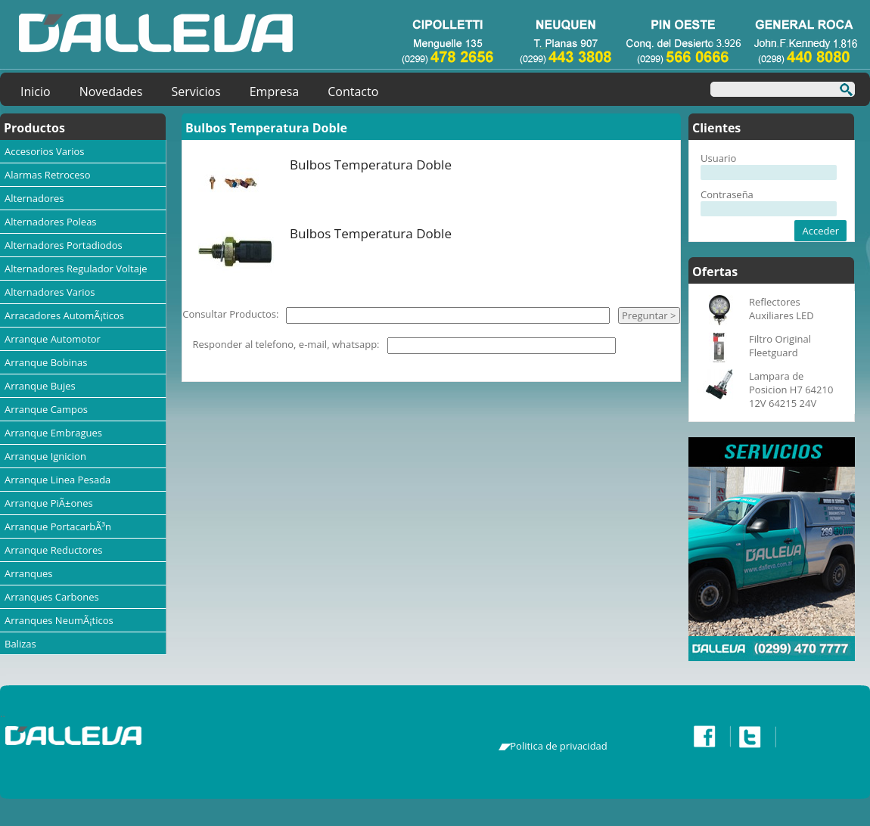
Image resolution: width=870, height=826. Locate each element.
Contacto (353, 91)
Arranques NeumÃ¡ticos (59, 620)
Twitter (753, 736)
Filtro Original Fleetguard (780, 345)
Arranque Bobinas (46, 362)
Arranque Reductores (53, 550)
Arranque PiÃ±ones (49, 503)
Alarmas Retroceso (48, 175)
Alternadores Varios (50, 292)
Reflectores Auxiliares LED (781, 308)
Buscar (841, 91)
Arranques (28, 573)
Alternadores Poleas (51, 221)
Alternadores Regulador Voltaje (76, 268)
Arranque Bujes (40, 386)
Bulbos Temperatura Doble (371, 164)
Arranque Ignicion (45, 456)
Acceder (820, 231)
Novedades (111, 91)
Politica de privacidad (558, 746)
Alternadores (34, 198)
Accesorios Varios (45, 151)
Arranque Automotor (53, 339)
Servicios (195, 91)
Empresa (275, 91)
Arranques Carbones (52, 597)
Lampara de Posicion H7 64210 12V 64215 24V (791, 389)
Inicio (35, 91)
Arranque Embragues (53, 432)
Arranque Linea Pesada (57, 479)
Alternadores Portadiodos (64, 245)
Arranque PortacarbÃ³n (58, 526)
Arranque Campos (46, 409)
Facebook (708, 736)
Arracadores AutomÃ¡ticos (64, 315)
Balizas (20, 644)
